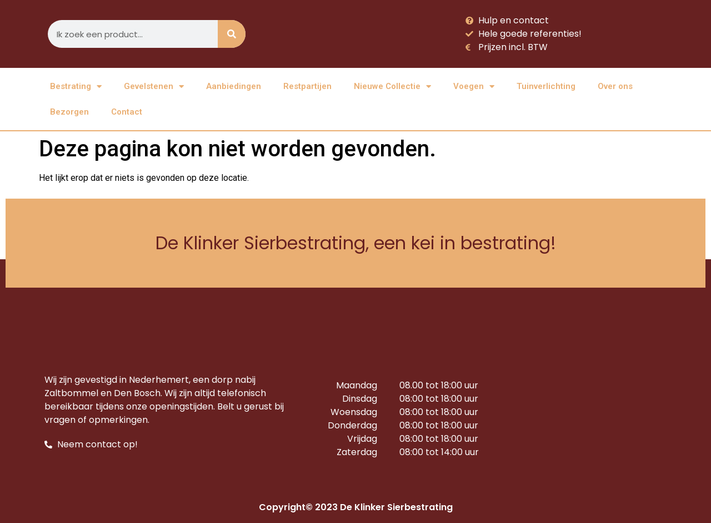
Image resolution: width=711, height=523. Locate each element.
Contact (126, 112)
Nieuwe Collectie (392, 86)
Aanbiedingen (233, 86)
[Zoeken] (232, 34)
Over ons (615, 86)
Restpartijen (307, 86)
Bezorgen (69, 112)
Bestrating (76, 86)
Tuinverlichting (546, 86)
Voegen (473, 86)
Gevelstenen (154, 86)
